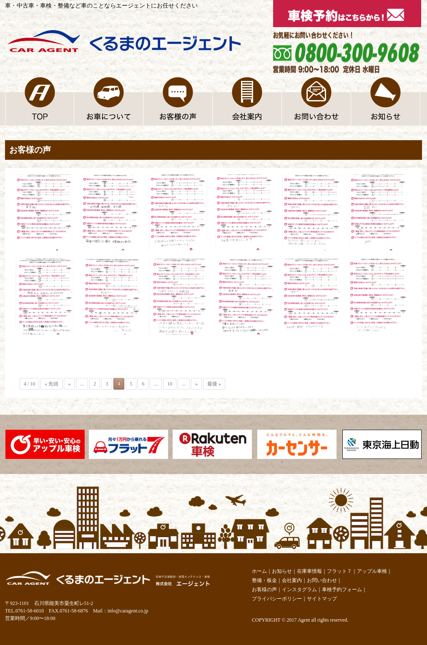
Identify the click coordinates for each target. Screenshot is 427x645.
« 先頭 (51, 384)
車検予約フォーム (342, 589)
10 (169, 384)
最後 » (214, 384)
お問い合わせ (322, 580)
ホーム (259, 571)
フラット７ (339, 571)
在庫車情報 (309, 571)
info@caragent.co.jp (128, 611)
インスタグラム (299, 589)
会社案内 (292, 580)
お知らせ (282, 571)
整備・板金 (264, 580)
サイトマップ (322, 599)
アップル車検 (372, 571)
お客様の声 (264, 589)
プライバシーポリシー (277, 599)
